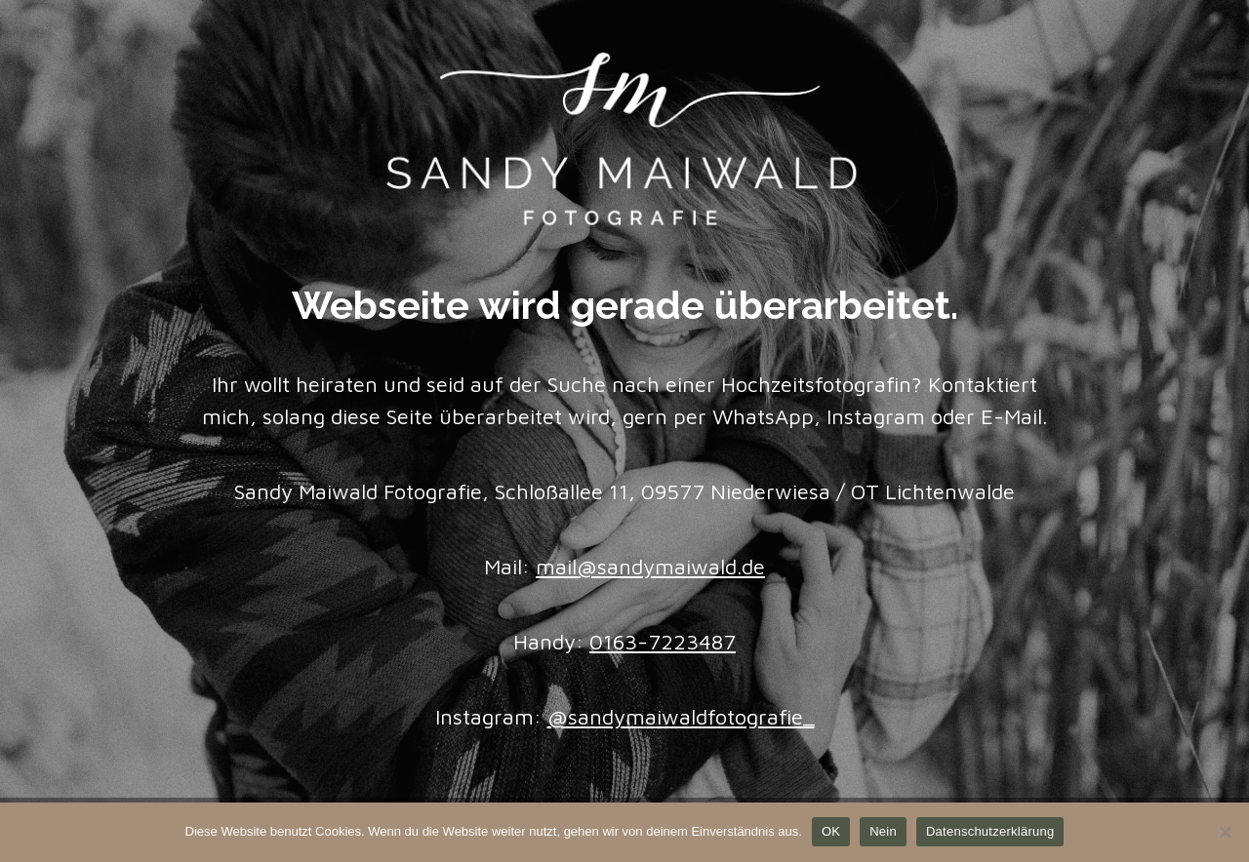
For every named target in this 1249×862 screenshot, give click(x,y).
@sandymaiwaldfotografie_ (681, 716)
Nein (883, 831)
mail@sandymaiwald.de (650, 566)
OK (831, 831)
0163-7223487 (662, 641)
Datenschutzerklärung (990, 831)
